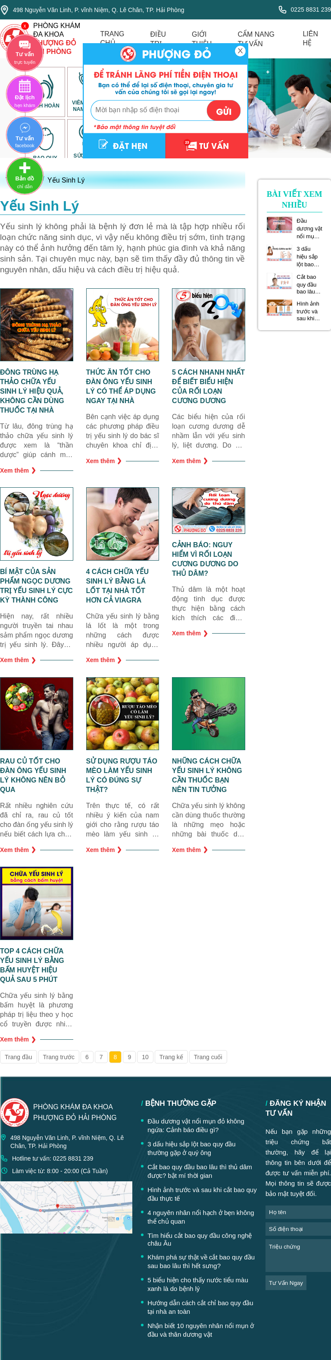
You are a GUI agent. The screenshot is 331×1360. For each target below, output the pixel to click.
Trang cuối (208, 1057)
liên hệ (310, 38)
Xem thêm (18, 470)
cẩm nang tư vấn (256, 39)
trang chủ (112, 38)
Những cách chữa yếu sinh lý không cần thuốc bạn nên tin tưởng (207, 775)
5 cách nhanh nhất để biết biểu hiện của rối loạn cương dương (208, 386)
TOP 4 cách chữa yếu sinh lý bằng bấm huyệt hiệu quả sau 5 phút (32, 965)
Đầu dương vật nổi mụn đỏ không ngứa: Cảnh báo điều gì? (309, 229)
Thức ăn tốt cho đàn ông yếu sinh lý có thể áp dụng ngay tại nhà (121, 386)
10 (145, 1057)
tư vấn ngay (286, 1283)
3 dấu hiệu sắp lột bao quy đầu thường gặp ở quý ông (309, 257)
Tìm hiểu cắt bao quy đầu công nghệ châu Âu (199, 1239)
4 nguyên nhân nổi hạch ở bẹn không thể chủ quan (200, 1217)
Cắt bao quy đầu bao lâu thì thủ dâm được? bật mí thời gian (309, 284)
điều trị (158, 39)
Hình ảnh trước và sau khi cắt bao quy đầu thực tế (308, 311)
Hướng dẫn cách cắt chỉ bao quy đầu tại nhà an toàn (200, 1307)
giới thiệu (202, 39)
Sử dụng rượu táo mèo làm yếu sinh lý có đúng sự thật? (121, 775)
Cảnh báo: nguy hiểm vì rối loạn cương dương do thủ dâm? (205, 559)
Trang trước (59, 1057)
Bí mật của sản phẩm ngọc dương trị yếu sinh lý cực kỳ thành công (36, 586)
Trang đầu (18, 1057)
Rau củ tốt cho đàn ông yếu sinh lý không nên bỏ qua (33, 775)
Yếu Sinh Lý (65, 180)
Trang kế (171, 1057)
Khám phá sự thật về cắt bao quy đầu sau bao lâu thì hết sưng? (201, 1261)
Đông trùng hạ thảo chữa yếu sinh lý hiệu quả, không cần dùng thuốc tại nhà (32, 391)
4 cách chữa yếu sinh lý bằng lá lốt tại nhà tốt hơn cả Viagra (117, 586)
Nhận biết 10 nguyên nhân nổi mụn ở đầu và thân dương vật (200, 1330)
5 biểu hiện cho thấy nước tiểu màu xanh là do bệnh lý (197, 1284)
